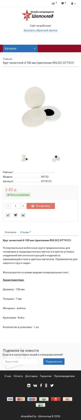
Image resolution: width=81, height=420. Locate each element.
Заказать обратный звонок (41, 30)
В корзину (40, 206)
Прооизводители (64, 376)
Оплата (18, 376)
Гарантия (46, 376)
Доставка (31, 376)
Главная (7, 59)
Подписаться (54, 361)
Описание (10, 232)
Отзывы (25, 232)
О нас (7, 376)
